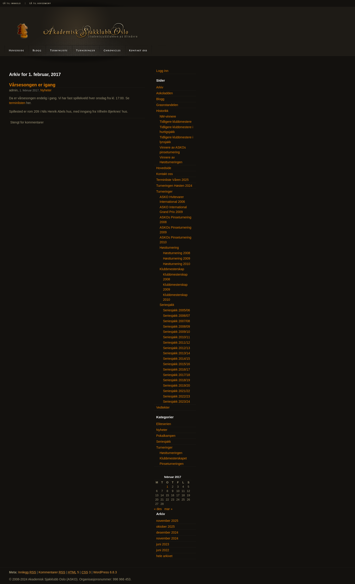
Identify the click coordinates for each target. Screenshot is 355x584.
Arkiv (159, 87)
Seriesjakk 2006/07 (176, 315)
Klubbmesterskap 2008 (175, 277)
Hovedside (14, 50)
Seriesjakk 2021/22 (176, 391)
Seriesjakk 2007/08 (176, 321)
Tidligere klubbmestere (176, 121)
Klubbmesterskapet (173, 458)
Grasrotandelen (167, 105)
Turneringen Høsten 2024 (174, 185)
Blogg (37, 50)
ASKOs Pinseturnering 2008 (175, 219)
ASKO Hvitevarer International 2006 (172, 199)
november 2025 (167, 521)
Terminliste (59, 50)
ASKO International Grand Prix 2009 (173, 209)
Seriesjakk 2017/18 (176, 375)
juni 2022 (162, 550)
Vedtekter (163, 407)
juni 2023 (162, 544)
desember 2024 (167, 532)
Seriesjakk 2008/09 (176, 326)
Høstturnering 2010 (176, 264)
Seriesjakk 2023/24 (176, 401)
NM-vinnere (168, 116)
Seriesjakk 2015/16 (176, 364)
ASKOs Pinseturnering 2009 (175, 230)
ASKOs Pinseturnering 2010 (175, 240)
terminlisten (17, 103)
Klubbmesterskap (172, 269)
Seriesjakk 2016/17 (176, 369)
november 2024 (167, 538)
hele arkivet (164, 556)
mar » (168, 509)
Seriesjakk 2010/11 (176, 337)
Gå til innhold (12, 3)
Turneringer (86, 50)
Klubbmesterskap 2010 (175, 297)
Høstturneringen (171, 453)
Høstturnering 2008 (176, 253)
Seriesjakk (167, 305)
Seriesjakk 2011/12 (176, 342)
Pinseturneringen (172, 464)
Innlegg (27, 572)
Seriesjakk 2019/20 (176, 385)
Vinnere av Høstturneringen (171, 160)
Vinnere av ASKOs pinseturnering (173, 150)
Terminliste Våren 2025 (172, 180)
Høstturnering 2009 (176, 258)
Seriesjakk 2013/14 (176, 353)
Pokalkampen (165, 435)
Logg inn (162, 71)
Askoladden (112, 50)
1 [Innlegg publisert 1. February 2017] (167, 486)
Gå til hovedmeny (38, 3)
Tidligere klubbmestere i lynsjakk (176, 139)
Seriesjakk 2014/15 (176, 358)
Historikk (162, 111)
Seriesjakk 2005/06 (176, 310)
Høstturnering (169, 247)
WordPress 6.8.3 (105, 572)
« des (158, 509)
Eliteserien (163, 424)
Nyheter (45, 90)
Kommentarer (52, 572)
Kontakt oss (138, 50)
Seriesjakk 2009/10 (176, 331)
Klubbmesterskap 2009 (175, 287)
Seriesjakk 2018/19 (176, 380)
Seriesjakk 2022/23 (176, 396)
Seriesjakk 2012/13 (176, 348)
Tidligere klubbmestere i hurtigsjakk (176, 129)
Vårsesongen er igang (32, 84)
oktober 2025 (165, 526)
